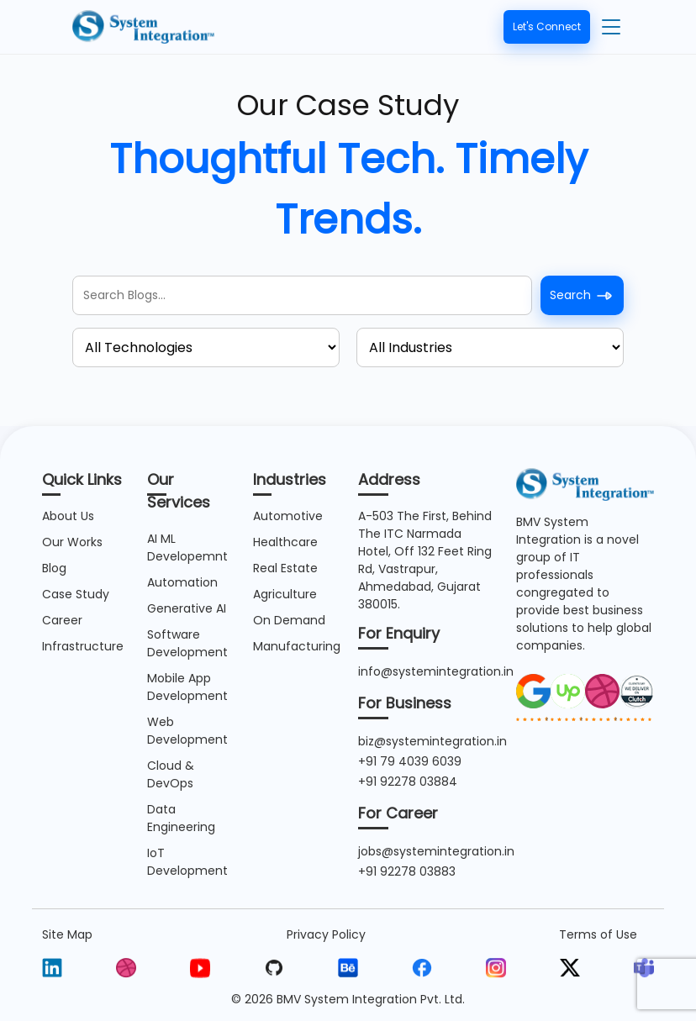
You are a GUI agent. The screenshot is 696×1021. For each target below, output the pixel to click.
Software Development (187, 643)
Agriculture (285, 594)
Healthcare (285, 542)
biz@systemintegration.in (432, 741)
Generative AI (186, 608)
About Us (68, 516)
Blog (54, 568)
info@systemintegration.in (436, 671)
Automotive (288, 516)
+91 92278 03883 (407, 871)
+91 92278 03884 (407, 781)
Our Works (72, 542)
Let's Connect (547, 26)
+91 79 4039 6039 (409, 761)
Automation (182, 582)
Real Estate (285, 568)
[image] (533, 690)
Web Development (187, 730)
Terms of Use (598, 934)
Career (62, 620)
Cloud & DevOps (170, 774)
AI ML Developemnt (187, 547)
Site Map (67, 934)
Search (582, 296)
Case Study (75, 594)
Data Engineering (181, 818)
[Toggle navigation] (611, 27)
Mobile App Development (187, 687)
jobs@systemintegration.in (436, 851)
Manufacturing (296, 646)
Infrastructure (83, 646)
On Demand (289, 620)
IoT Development (187, 862)
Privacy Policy (326, 934)
